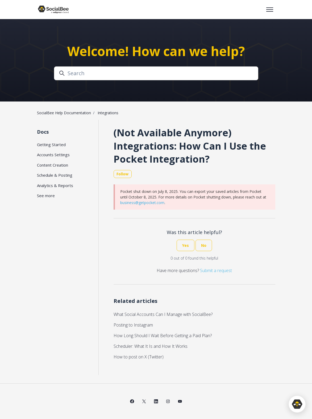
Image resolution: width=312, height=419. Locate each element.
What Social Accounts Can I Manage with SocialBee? (163, 314)
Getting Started (51, 144)
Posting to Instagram (133, 325)
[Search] (156, 73)
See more (46, 195)
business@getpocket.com (142, 202)
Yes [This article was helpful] (185, 245)
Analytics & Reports (55, 185)
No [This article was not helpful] (203, 245)
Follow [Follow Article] (122, 173)
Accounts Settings (53, 154)
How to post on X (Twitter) (139, 357)
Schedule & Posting (54, 175)
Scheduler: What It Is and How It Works (151, 346)
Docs (43, 132)
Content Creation (52, 165)
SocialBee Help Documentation (64, 112)
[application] (297, 404)
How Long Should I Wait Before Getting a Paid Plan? (163, 335)
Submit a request (216, 270)
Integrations (108, 112)
